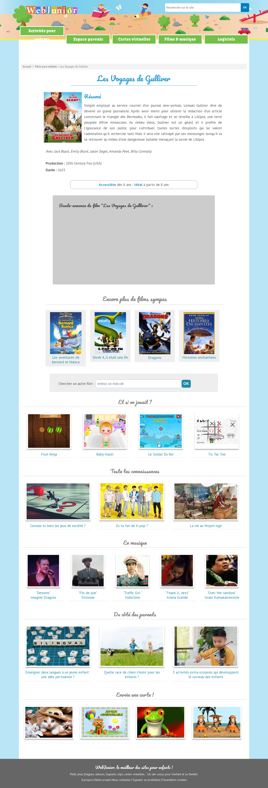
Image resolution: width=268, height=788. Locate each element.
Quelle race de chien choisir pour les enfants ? (131, 672)
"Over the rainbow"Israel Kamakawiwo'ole (222, 593)
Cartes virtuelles (134, 39)
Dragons (154, 355)
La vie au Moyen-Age (205, 523)
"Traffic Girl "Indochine (132, 593)
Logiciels (226, 39)
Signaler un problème (146, 780)
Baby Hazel (105, 452)
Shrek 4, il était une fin (110, 355)
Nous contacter (121, 780)
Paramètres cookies (174, 780)
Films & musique (180, 39)
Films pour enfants (46, 66)
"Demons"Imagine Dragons (43, 593)
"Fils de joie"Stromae (88, 593)
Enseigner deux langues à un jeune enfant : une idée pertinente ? (58, 672)
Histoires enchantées (199, 355)
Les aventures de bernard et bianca (65, 357)
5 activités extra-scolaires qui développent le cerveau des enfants (206, 672)
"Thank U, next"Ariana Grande (177, 593)
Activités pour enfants (42, 35)
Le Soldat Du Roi (161, 452)
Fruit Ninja (49, 452)
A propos (87, 780)
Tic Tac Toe (217, 452)
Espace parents (88, 39)
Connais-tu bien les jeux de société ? (58, 523)
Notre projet (102, 780)
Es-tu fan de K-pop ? (131, 523)
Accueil (27, 66)
